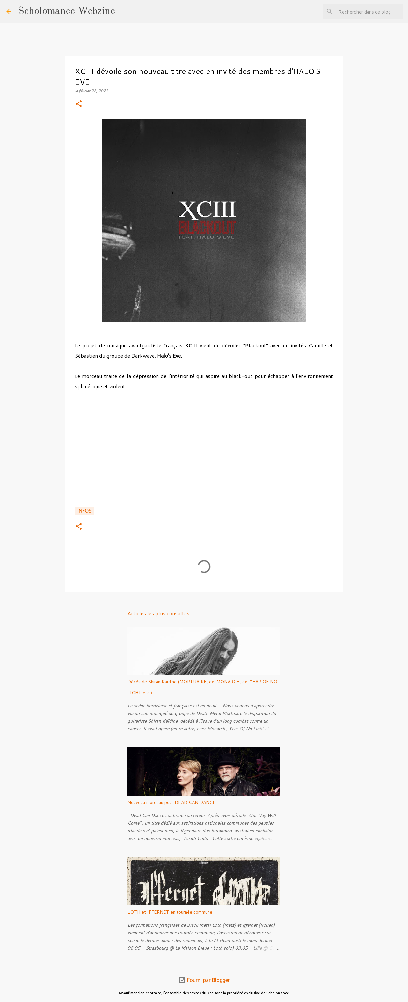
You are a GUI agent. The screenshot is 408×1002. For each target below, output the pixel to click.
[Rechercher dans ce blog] (369, 11)
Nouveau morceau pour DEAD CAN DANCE (171, 802)
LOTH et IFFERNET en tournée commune (169, 912)
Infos (84, 511)
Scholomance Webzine (66, 11)
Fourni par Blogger (204, 980)
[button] (79, 104)
